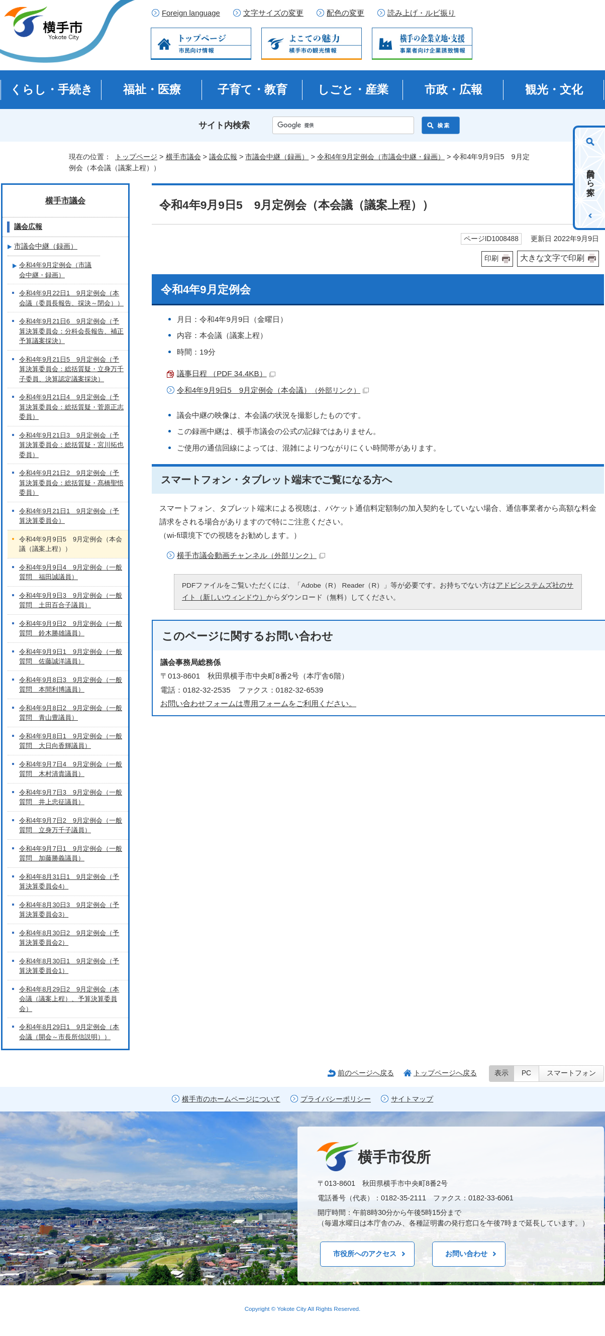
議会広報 (223, 157)
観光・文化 (554, 89)
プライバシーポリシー (335, 1099)
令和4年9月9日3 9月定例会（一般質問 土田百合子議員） (70, 600)
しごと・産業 (353, 89)
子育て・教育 (252, 89)
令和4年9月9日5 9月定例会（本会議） (273, 390)
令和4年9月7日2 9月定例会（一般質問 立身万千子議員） (70, 825)
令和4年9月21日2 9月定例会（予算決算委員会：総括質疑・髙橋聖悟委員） (71, 482)
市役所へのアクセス (364, 1254)
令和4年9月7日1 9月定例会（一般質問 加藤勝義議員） (70, 853)
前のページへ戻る (366, 1073)
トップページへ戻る (445, 1073)
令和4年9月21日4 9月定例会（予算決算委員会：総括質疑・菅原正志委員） (71, 406)
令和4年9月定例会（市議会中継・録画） (381, 157)
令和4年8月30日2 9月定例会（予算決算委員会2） (69, 938)
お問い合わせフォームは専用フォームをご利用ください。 (258, 703)
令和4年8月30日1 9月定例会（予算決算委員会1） (69, 966)
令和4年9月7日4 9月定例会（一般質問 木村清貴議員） (70, 769)
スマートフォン (571, 1073)
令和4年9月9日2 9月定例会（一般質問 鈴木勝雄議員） (70, 628)
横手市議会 (183, 157)
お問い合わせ (466, 1254)
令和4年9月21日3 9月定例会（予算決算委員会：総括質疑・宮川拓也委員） (71, 445)
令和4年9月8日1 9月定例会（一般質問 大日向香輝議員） (70, 741)
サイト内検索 (224, 125)
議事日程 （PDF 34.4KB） (226, 373)
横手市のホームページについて (231, 1099)
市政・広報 (453, 89)
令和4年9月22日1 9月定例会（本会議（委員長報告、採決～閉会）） (71, 298)
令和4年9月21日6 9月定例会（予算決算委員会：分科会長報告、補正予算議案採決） (71, 331)
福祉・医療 (152, 89)
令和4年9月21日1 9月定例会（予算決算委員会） (69, 516)
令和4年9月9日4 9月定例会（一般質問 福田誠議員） (70, 572)
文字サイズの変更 (273, 13)
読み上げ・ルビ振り (421, 13)
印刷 (491, 258)
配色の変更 (345, 13)
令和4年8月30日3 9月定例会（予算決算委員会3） (69, 910)
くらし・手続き (51, 89)
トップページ (136, 157)
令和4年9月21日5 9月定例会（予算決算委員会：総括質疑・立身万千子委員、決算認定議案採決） (71, 369)
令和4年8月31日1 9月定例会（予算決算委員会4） (69, 881)
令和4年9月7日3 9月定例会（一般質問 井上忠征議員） (70, 797)
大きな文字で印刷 (552, 258)
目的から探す (590, 177)
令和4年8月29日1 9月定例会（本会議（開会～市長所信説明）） (69, 1032)
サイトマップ (412, 1099)
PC (526, 1073)
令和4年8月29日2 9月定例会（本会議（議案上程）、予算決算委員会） (69, 999)
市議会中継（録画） (277, 157)
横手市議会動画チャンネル (251, 555)
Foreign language (191, 13)
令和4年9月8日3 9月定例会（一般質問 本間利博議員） (70, 685)
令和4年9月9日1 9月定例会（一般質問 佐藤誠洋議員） (70, 656)
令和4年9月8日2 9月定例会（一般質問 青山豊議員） (70, 713)
